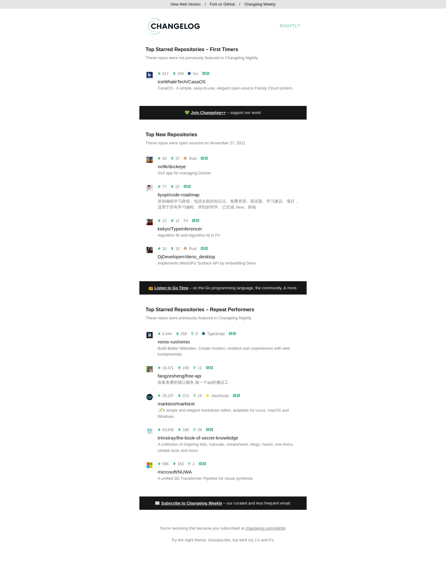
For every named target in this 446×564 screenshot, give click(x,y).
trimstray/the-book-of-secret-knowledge (198, 437)
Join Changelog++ (208, 112)
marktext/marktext (176, 403)
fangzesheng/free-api (179, 375)
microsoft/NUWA (175, 471)
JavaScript (217, 396)
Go (193, 74)
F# (186, 221)
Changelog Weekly (260, 4)
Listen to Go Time (172, 288)
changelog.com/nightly (265, 528)
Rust (190, 158)
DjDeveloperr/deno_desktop (186, 256)
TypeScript (213, 334)
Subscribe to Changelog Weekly (191, 503)
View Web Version (186, 4)
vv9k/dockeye (172, 166)
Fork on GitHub (222, 4)
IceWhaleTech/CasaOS (182, 81)
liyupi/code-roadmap (178, 194)
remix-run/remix (174, 341)
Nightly (290, 25)
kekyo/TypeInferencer (180, 228)
